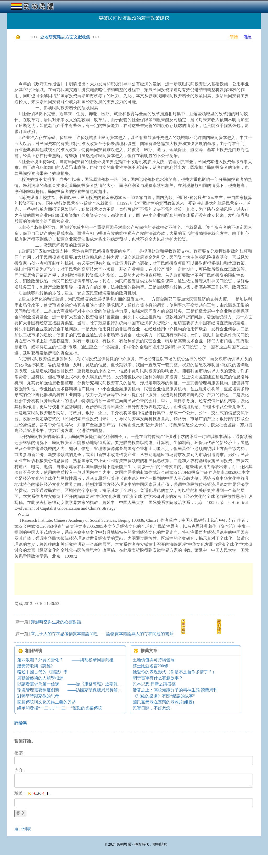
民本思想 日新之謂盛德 (154, 684)
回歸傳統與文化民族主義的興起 (46, 702)
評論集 (20, 722)
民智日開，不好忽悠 (151, 708)
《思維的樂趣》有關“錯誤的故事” (164, 696)
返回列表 (22, 828)
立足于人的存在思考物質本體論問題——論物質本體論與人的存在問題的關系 (102, 633)
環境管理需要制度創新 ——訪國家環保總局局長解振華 (71, 690)
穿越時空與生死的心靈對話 (56, 622)
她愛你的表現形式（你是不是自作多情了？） (174, 672)
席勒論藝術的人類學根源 (40, 678)
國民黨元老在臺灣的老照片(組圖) (163, 702)
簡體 (234, 37)
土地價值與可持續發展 (154, 660)
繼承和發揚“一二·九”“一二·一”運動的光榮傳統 (59, 708)
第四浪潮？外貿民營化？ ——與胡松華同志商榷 (65, 660)
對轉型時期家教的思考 (38, 696)
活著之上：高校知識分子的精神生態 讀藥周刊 (175, 690)
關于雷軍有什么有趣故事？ (158, 678)
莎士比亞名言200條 (150, 666)
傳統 (247, 37)
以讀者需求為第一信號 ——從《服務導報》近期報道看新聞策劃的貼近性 (88, 684)
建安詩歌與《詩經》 (36, 666)
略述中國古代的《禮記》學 (42, 672)
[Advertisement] (109, 57)
